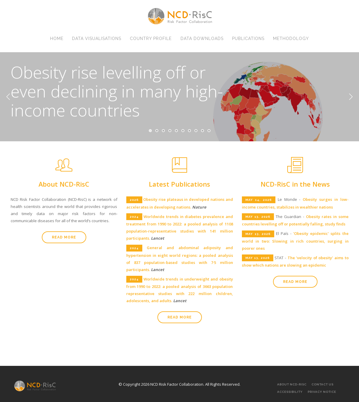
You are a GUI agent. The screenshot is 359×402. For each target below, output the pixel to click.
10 (209, 130)
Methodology (293, 40)
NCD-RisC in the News (295, 184)
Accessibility (290, 391)
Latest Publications (179, 184)
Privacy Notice (322, 391)
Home (54, 40)
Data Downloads (202, 40)
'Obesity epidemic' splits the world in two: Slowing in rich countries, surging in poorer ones (295, 241)
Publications (249, 40)
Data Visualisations (95, 40)
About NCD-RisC (63, 184)
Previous (8, 96)
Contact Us (323, 384)
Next (350, 96)
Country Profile (150, 40)
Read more (64, 237)
